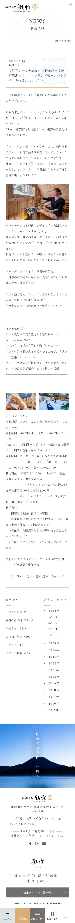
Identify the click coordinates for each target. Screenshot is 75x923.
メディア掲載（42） (19, 653)
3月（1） (54, 623)
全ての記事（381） (20, 612)
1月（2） (54, 635)
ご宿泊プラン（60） (19, 636)
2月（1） (54, 629)
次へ (55, 576)
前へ (20, 576)
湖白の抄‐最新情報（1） (21, 620)
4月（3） (54, 617)
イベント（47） (16, 645)
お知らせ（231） (17, 628)
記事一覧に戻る (37, 576)
